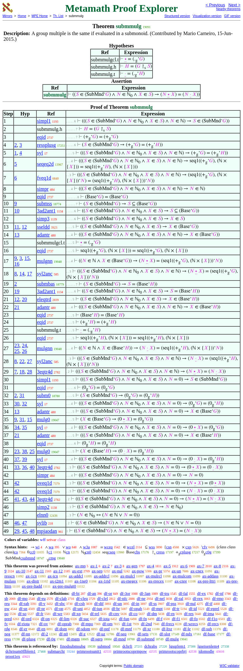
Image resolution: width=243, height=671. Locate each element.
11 (16, 227)
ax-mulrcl (154, 576)
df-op (58, 608)
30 (16, 403)
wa (51, 547)
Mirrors (7, 16)
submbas (46, 283)
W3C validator (230, 666)
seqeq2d (45, 164)
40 (31, 467)
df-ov (43, 623)
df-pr (41, 608)
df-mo (22, 598)
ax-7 (200, 565)
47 (24, 523)
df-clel (102, 598)
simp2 (43, 507)
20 (24, 299)
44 (31, 499)
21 (16, 307)
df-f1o (212, 618)
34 (16, 427)
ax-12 (58, 571)
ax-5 (167, 565)
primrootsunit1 (89, 651)
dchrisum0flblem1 (20, 651)
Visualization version (207, 16)
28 (29, 371)
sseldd (43, 227)
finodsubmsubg (72, 646)
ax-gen (131, 565)
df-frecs (167, 623)
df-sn (23, 608)
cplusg (185, 552)
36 (24, 467)
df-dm (152, 613)
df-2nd (146, 623)
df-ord (26, 618)
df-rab (24, 603)
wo (68, 547)
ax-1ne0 (81, 581)
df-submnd (145, 639)
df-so (22, 613)
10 (16, 210)
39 (24, 459)
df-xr (147, 628)
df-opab (135, 608)
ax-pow (138, 571)
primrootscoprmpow (130, 651)
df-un (117, 603)
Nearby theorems (228, 9)
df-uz (101, 633)
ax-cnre (181, 581)
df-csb (80, 603)
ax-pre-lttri (206, 581)
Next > (234, 5)
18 (21, 371)
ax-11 (39, 571)
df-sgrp (97, 639)
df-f (159, 618)
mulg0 (43, 419)
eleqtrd (44, 299)
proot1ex (12, 656)
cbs (137, 552)
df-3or (125, 593)
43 (24, 499)
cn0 (88, 552)
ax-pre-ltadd (32, 586)
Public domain (134, 666)
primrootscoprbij (172, 651)
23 (16, 345)
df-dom (61, 628)
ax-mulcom (182, 576)
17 (29, 273)
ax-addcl (76, 576)
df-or (108, 593)
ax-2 (105, 565)
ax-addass (210, 576)
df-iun (97, 608)
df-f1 (176, 618)
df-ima (208, 613)
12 (24, 227)
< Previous (215, 5)
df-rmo (217, 598)
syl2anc (45, 273)
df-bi (75, 593)
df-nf (219, 593)
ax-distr (33, 581)
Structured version (177, 16)
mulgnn (45, 261)
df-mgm (73, 639)
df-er (23, 628)
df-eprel (212, 608)
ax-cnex (196, 571)
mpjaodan (47, 531)
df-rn (170, 613)
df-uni (78, 608)
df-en (41, 628)
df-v (42, 603)
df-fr (39, 613)
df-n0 (63, 633)
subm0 (44, 395)
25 (16, 351)
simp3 (43, 218)
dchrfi (127, 646)
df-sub (207, 628)
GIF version (232, 16)
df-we (57, 613)
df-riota (23, 623)
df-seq (121, 633)
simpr (42, 189)
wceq (108, 547)
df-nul (191, 603)
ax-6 (184, 565)
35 (24, 427)
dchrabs (150, 646)
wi (37, 547)
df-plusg (28, 639)
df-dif (99, 603)
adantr (43, 234)
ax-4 (150, 565)
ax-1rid (104, 581)
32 (24, 403)
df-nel (160, 598)
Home (22, 16)
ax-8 (217, 565)
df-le (187, 628)
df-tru (164, 593)
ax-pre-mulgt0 (64, 586)
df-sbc (60, 603)
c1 (50, 552)
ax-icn (53, 576)
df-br (116, 608)
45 (24, 531)
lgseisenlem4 (208, 646)
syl (40, 153)
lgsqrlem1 (177, 646)
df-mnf (126, 628)
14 (21, 273)
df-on (45, 618)
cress (160, 552)
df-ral (178, 598)
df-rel (94, 613)
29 (16, 531)
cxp (188, 547)
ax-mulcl (127, 576)
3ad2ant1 (46, 210)
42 (16, 483)
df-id (193, 608)
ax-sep (97, 571)
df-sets (143, 633)
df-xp (76, 613)
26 (24, 351)
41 (16, 499)
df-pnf (104, 628)
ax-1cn (31, 576)
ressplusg (46, 145)
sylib (42, 523)
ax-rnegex (129, 581)
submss (44, 203)
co (16, 552)
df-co (133, 613)
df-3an (145, 593)
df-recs (213, 623)
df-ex (201, 593)
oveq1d (44, 483)
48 (31, 531)
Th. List (58, 16)
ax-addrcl (101, 576)
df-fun (124, 618)
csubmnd (27, 558)
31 (21, 395)
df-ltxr (167, 628)
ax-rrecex (156, 581)
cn (68, 552)
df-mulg (172, 639)
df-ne (141, 598)
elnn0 (42, 515)
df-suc (84, 618)
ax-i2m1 (57, 581)
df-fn (143, 618)
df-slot (164, 633)
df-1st (126, 623)
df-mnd (120, 639)
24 (24, 345)
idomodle (206, 651)
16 (16, 264)
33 (16, 467)
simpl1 (44, 121)
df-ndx (186, 633)
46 (16, 523)
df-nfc (122, 598)
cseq (111, 552)
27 (29, 361)
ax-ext (77, 571)
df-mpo (87, 623)
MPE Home (40, 16)
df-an (91, 593)
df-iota (104, 618)
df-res (189, 613)
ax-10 (20, 571)
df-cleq (82, 598)
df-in (135, 603)
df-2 (44, 633)
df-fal (183, 593)
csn (168, 547)
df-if (208, 603)
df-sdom (83, 628)
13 (16, 234)
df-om (108, 623)
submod (103, 646)
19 (16, 291)
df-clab (61, 598)
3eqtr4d (45, 371)
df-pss (171, 603)
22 (21, 361)
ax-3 (118, 565)
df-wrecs (191, 623)
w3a (86, 547)
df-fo (194, 618)
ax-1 (94, 565)
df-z (82, 633)
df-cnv (114, 613)
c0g (208, 552)
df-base (209, 633)
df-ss (153, 603)
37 (16, 459)
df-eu (41, 598)
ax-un (176, 571)
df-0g (51, 639)
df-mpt (157, 608)
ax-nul (117, 571)
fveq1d (44, 178)
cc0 (32, 552)
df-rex (198, 598)
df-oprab (64, 623)
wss (152, 547)
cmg (52, 558)
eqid (41, 137)
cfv (205, 547)
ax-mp (80, 565)
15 (26, 258)
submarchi (56, 651)
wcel (131, 547)
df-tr (175, 608)
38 (24, 451)
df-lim (64, 618)
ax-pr (157, 571)
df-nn (25, 633)
